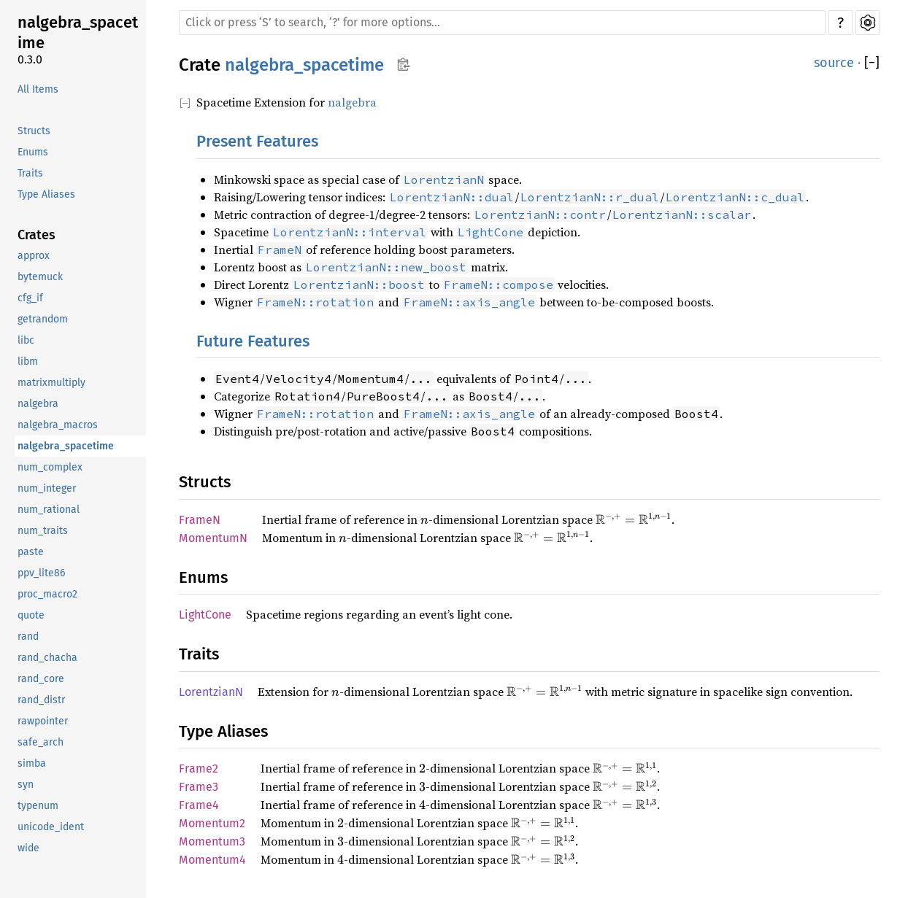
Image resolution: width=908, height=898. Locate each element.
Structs (34, 131)
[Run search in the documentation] (502, 22)
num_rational (49, 509)
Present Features (257, 141)
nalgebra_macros (58, 425)
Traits (30, 173)
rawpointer (43, 721)
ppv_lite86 (41, 573)
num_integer (47, 488)
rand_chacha (47, 657)
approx (34, 255)
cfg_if (30, 298)
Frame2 (198, 768)
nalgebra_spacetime (78, 32)
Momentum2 (212, 823)
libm (28, 361)
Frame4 (199, 805)
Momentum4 (212, 860)
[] (872, 63)
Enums (33, 152)
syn (26, 784)
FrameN (199, 520)
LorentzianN (211, 692)
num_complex (50, 467)
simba (32, 763)
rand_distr (41, 700)
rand (28, 636)
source (834, 63)
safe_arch (41, 742)
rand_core (41, 679)
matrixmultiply (51, 382)
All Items (38, 89)
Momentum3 (212, 841)
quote (31, 615)
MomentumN (213, 538)
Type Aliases (46, 194)
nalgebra (38, 404)
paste (31, 552)
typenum (38, 806)
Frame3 (198, 787)
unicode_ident (51, 827)
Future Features (252, 341)
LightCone (205, 615)
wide (28, 848)
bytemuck (40, 277)
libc (26, 340)
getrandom (43, 319)
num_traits (43, 531)
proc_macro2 (47, 594)
